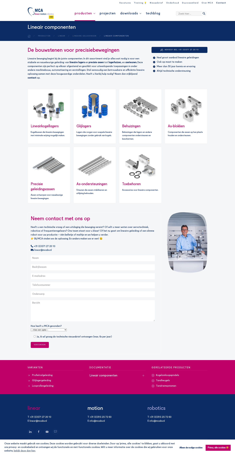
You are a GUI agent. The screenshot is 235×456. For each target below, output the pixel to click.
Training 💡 (140, 3)
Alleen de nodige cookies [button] (190, 448)
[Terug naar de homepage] (41, 13)
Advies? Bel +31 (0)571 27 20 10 (179, 49)
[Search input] (189, 13)
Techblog (153, 13)
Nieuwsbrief (156, 3)
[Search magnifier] (204, 13)
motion (95, 408)
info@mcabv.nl (97, 421)
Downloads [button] (130, 13)
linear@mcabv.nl (41, 250)
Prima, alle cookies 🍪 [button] (218, 448)
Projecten (108, 13)
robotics (156, 408)
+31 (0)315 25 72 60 (101, 417)
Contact (221, 3)
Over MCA (207, 3)
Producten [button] (85, 13)
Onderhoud (172, 3)
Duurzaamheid (190, 3)
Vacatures (125, 3)
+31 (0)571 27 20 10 (43, 246)
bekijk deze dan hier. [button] (25, 451)
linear (34, 408)
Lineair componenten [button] (103, 375)
